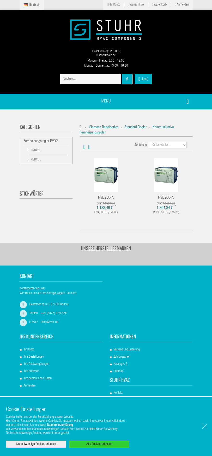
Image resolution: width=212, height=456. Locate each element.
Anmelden (181, 4)
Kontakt (118, 393)
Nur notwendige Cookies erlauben (36, 444)
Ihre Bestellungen (34, 357)
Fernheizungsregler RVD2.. (42, 141)
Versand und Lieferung (127, 349)
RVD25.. (35, 150)
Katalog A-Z (120, 364)
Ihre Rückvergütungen (36, 364)
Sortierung (140, 145)
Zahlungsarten (122, 357)
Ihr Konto (113, 4)
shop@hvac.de (105, 55)
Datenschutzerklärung (60, 425)
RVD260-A (166, 198)
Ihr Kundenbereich (37, 336)
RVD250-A (106, 198)
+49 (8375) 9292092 (106, 51)
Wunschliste (136, 4)
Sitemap (118, 371)
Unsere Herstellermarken (106, 248)
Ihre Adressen (31, 371)
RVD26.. (35, 159)
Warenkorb (159, 4)
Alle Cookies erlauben (99, 444)
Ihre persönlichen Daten (38, 378)
